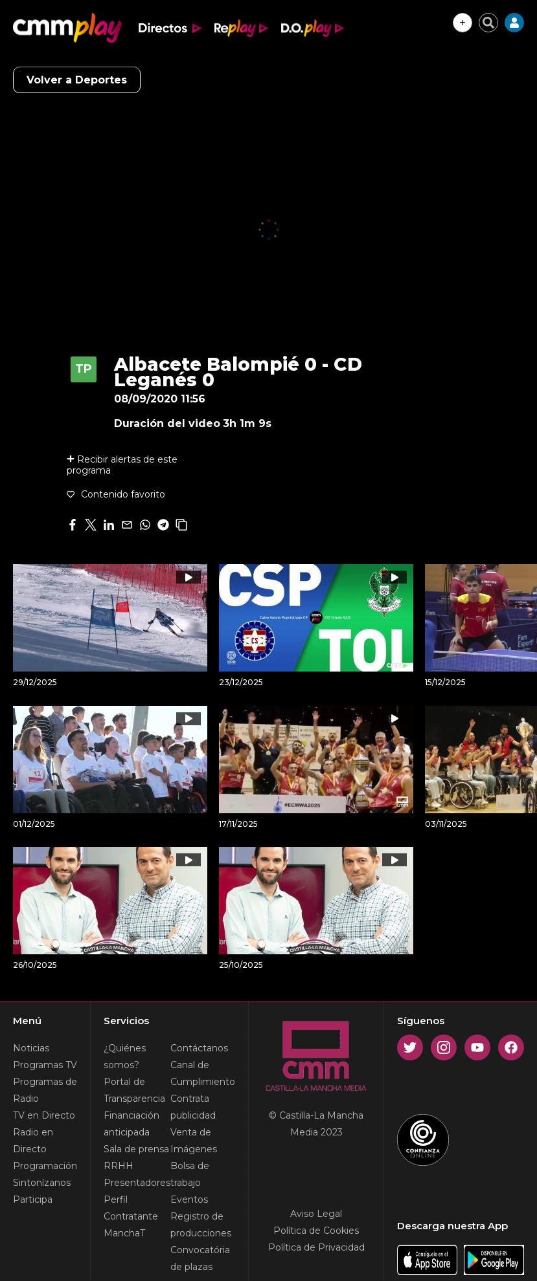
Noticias (31, 1048)
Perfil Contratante (131, 1208)
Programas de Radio (45, 1090)
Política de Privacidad (316, 1247)
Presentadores (137, 1182)
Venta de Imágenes (193, 1140)
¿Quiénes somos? (125, 1056)
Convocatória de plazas (200, 1258)
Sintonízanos (42, 1182)
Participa (32, 1199)
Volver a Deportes (77, 80)
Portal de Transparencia (134, 1090)
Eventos (189, 1199)
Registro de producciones (200, 1224)
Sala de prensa (136, 1149)
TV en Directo (44, 1115)
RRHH (118, 1166)
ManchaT (124, 1233)
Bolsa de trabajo (189, 1174)
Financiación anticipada (131, 1124)
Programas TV (45, 1065)
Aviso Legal (316, 1214)
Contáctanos (199, 1048)
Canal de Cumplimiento (202, 1073)
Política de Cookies (316, 1230)
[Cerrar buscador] (488, 22)
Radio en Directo (33, 1140)
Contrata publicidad (193, 1107)
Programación (45, 1166)
